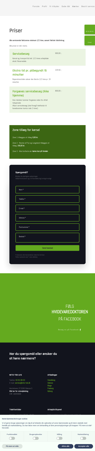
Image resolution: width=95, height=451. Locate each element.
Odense (50, 383)
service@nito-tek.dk (22, 383)
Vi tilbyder (54, 6)
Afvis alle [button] (65, 446)
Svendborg (51, 380)
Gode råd (66, 6)
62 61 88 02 (20, 380)
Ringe (50, 385)
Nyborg (50, 391)
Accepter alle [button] (83, 446)
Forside (36, 6)
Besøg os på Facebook (69, 329)
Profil (44, 6)
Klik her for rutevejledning (18, 391)
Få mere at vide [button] (12, 446)
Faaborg (51, 388)
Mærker (75, 6)
